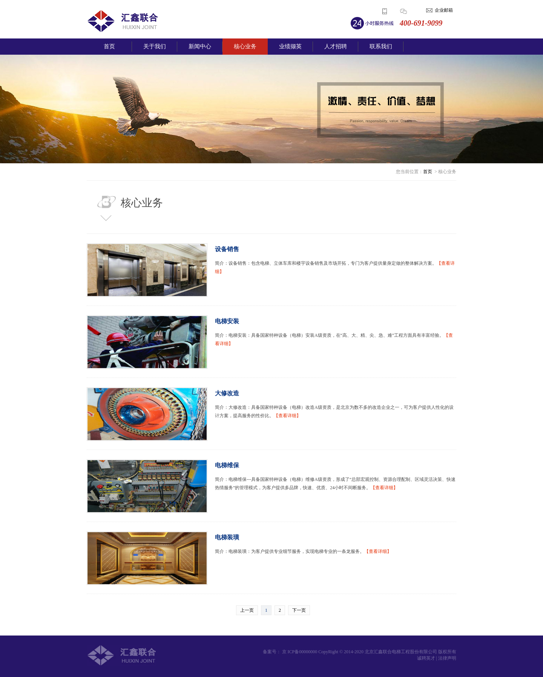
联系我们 (381, 46)
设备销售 (227, 249)
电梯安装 (227, 321)
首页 (109, 46)
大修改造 (227, 393)
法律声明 (447, 658)
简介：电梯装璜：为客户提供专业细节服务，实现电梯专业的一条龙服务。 (303, 551)
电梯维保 (227, 465)
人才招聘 (335, 46)
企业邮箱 (444, 10)
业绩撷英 (290, 46)
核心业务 (245, 46)
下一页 (299, 610)
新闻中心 (200, 46)
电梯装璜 (227, 537)
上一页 (247, 610)
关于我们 (154, 46)
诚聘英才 (426, 658)
